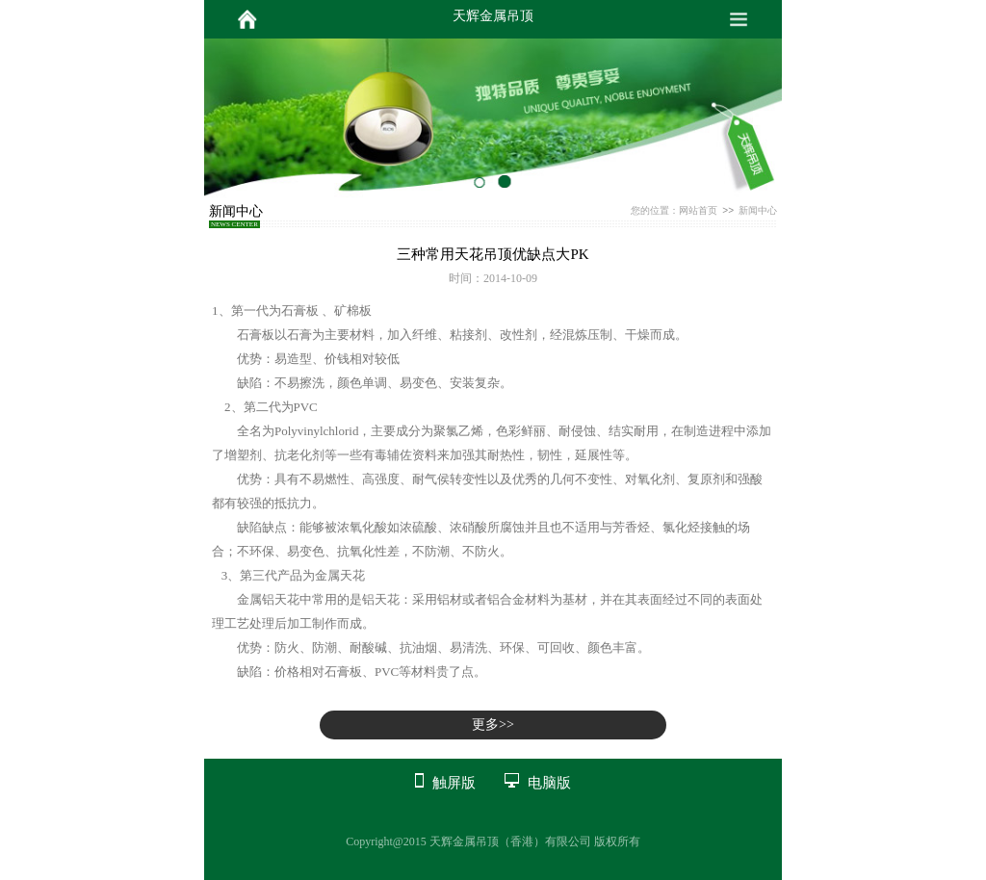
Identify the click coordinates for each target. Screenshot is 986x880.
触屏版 (454, 782)
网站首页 (698, 210)
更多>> (493, 724)
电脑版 (549, 782)
